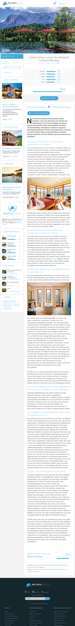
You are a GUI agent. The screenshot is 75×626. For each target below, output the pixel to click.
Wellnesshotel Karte (9, 613)
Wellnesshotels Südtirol (59, 623)
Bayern (48, 63)
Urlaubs (54, 259)
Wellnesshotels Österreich (60, 616)
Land (5, 67)
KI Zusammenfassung (38, 113)
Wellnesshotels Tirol (58, 618)
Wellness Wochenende (9, 301)
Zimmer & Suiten (48, 98)
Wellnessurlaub (7, 305)
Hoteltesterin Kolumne (35, 620)
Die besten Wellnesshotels (11, 616)
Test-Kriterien (32, 611)
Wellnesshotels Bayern (59, 613)
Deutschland (56, 63)
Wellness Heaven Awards (35, 623)
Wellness (17, 305)
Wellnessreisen (7, 308)
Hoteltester (32, 616)
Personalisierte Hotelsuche (11, 618)
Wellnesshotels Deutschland (61, 611)
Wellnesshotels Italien (59, 620)
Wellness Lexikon (9, 623)
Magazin (31, 618)
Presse (6, 611)
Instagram (44, 592)
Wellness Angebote (9, 620)
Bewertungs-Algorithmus (35, 613)
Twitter (27, 592)
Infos (6, 50)
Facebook (35, 592)
